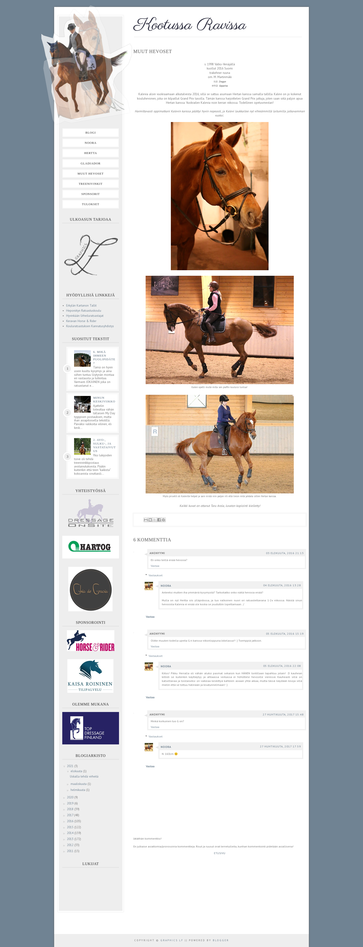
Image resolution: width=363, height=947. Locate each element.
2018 (70, 809)
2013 (70, 839)
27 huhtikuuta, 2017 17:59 (280, 746)
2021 (70, 766)
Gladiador (90, 163)
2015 (70, 827)
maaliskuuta (79, 784)
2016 (70, 821)
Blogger (221, 940)
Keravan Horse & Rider (81, 321)
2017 (70, 815)
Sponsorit (90, 194)
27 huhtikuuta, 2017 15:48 (283, 714)
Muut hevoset (91, 173)
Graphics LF (171, 940)
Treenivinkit (91, 183)
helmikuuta (78, 790)
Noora (166, 585)
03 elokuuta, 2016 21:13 (285, 553)
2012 (70, 845)
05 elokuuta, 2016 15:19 (285, 633)
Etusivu (219, 853)
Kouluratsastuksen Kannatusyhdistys (90, 326)
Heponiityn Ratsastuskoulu (83, 311)
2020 (70, 797)
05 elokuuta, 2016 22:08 (282, 666)
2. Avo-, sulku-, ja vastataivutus (104, 445)
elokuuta (77, 771)
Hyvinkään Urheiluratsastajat (84, 316)
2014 (70, 833)
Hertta (90, 153)
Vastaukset (156, 575)
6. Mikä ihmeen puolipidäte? (104, 357)
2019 (70, 803)
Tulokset (90, 204)
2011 (70, 851)
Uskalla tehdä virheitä (84, 776)
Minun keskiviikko (104, 399)
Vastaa (155, 566)
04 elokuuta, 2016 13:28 (282, 585)
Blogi (90, 132)
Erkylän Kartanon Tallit (81, 305)
